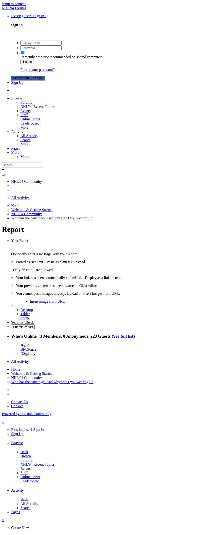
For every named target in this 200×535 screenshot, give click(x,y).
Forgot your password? (37, 70)
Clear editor (88, 287)
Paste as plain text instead (66, 263)
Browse (17, 98)
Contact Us (19, 403)
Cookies (17, 407)
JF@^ (24, 347)
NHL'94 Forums (14, 8)
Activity (17, 132)
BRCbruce (28, 351)
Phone (25, 319)
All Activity (29, 136)
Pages (15, 148)
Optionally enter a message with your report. (44, 255)
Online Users (30, 119)
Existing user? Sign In (28, 16)
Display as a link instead (103, 279)
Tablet (25, 315)
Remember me (31, 57)
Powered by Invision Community (26, 415)
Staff (24, 115)
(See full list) (123, 337)
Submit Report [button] (23, 328)
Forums (26, 102)
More (24, 127)
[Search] (22, 165)
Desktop (26, 311)
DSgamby (27, 355)
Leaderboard (29, 123)
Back (24, 453)
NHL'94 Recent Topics (37, 107)
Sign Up (17, 82)
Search (25, 140)
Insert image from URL (47, 303)
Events (25, 111)
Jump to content (14, 4)
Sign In (27, 61)
